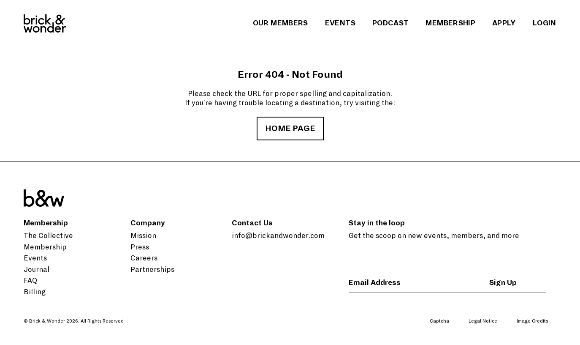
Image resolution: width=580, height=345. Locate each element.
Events (340, 23)
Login (544, 23)
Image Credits (532, 320)
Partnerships (152, 270)
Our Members (280, 23)
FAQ (30, 281)
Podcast (390, 23)
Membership (450, 23)
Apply (504, 23)
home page (290, 128)
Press (139, 247)
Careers (143, 258)
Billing (35, 292)
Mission (143, 236)
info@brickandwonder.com (278, 236)
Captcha (439, 320)
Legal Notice (483, 320)
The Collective (48, 236)
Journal (36, 270)
